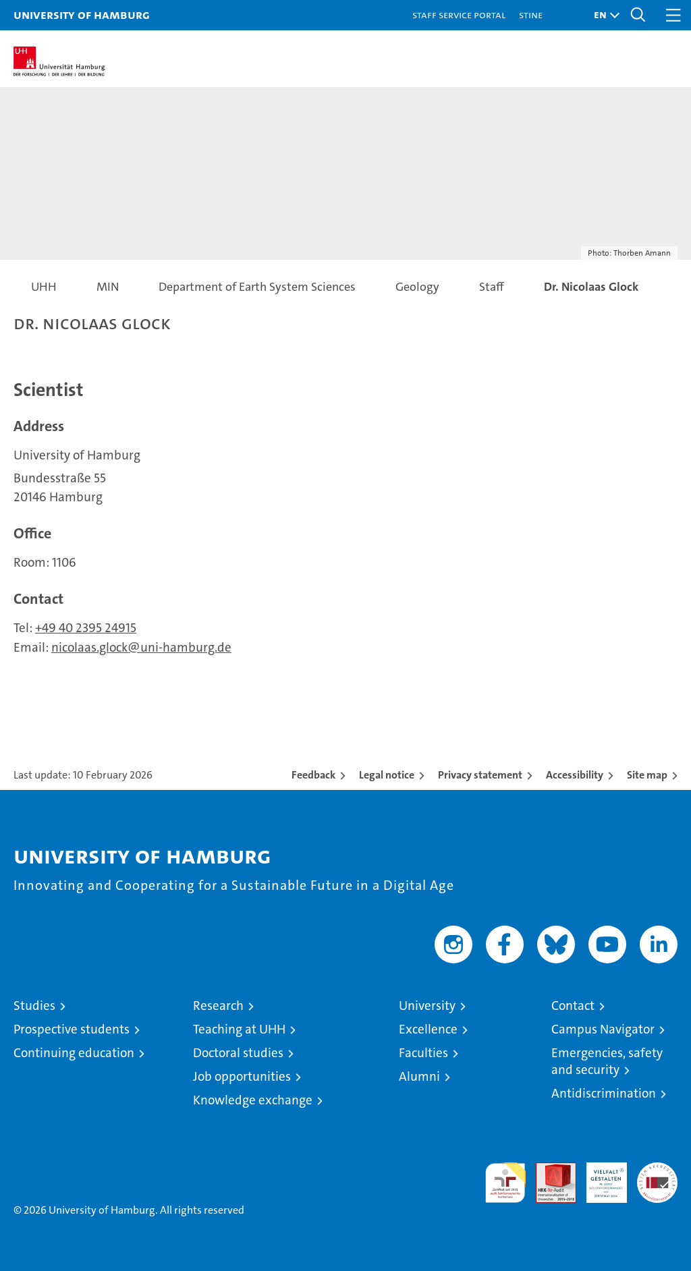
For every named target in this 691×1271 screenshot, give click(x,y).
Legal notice (386, 775)
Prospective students (71, 1029)
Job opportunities (242, 1076)
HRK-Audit (599, 1176)
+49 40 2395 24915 (85, 627)
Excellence (428, 1029)
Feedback (313, 775)
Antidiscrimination (603, 1093)
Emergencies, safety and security (607, 1061)
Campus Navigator (603, 1029)
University (427, 1005)
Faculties (423, 1052)
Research (218, 1005)
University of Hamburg (81, 14)
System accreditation (657, 1176)
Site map (647, 775)
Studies (34, 1005)
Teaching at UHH (239, 1029)
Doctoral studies (238, 1052)
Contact (573, 1005)
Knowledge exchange (252, 1100)
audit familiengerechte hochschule (505, 1182)
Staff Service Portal (458, 14)
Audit (548, 1169)
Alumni (419, 1076)
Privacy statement (480, 775)
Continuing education (73, 1052)
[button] (603, 15)
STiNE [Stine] (531, 14)
